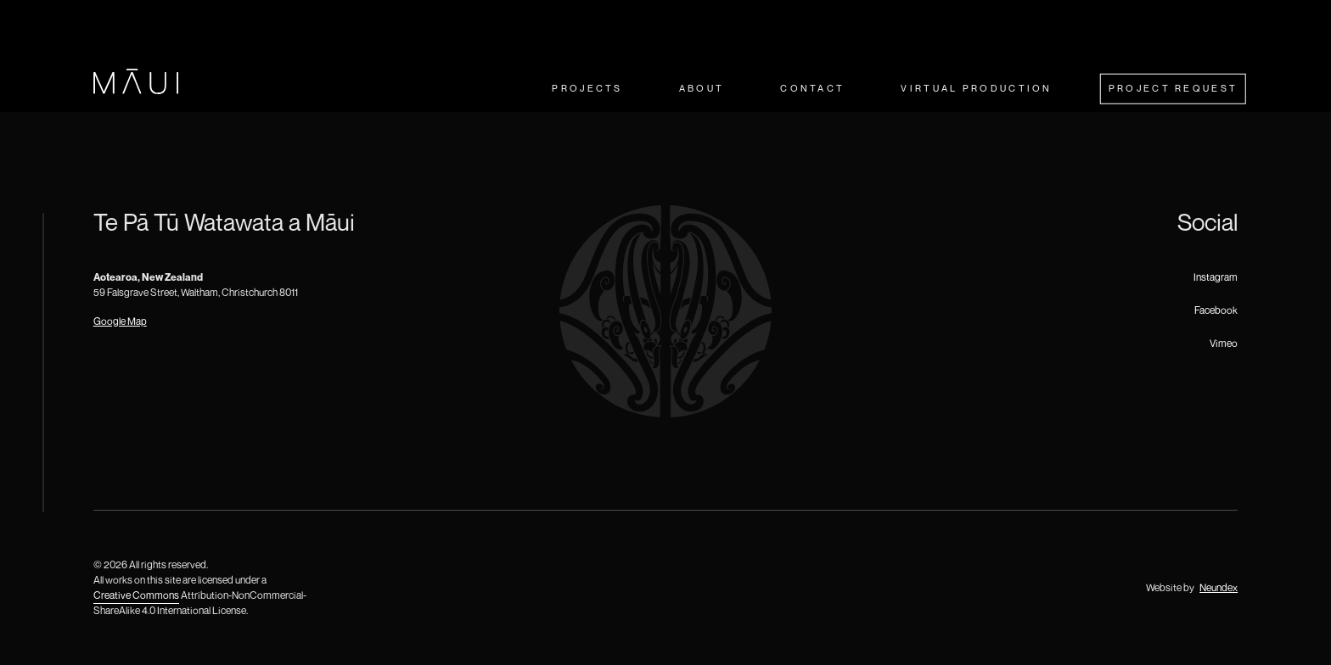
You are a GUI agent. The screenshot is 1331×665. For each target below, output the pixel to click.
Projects (587, 87)
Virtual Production (976, 87)
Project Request (1173, 87)
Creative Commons (136, 595)
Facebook (1216, 310)
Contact (812, 87)
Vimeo (1224, 343)
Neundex (1218, 587)
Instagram (1215, 277)
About (702, 87)
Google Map (120, 321)
